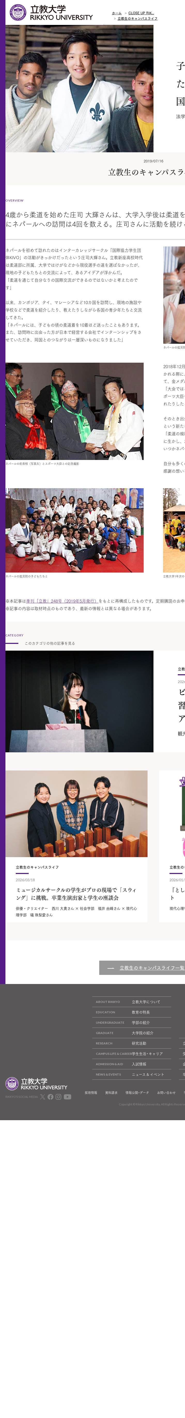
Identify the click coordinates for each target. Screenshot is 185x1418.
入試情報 (119, 1064)
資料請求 (111, 1092)
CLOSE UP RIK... (141, 12)
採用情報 (91, 1092)
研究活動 (119, 1043)
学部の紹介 (121, 1022)
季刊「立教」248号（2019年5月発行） (62, 600)
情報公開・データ (137, 1092)
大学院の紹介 (122, 1033)
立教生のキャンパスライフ (138, 18)
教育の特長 (121, 1012)
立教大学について (126, 1002)
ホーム (117, 12)
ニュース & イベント (128, 1074)
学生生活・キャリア (127, 1054)
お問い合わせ (166, 1092)
